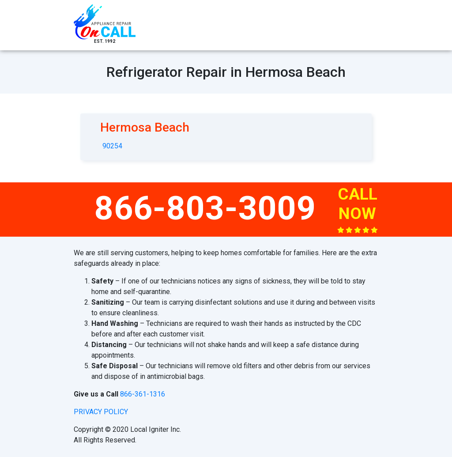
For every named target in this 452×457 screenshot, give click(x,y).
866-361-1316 (142, 394)
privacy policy (101, 412)
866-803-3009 (205, 208)
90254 (112, 146)
